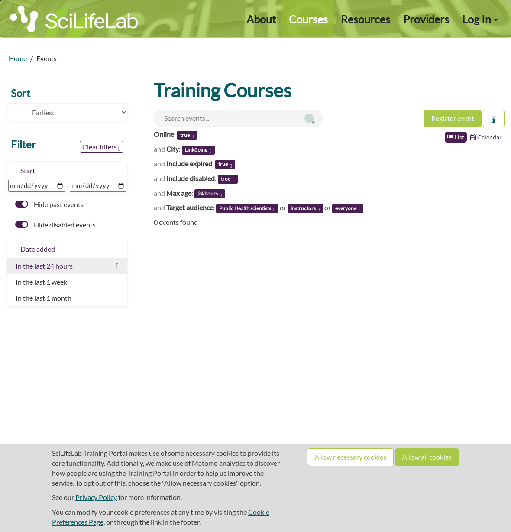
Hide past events (49, 204)
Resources (365, 19)
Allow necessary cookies (350, 457)
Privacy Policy (96, 497)
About (261, 19)
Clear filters (101, 147)
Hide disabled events (55, 225)
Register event (452, 118)
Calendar (486, 137)
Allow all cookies (427, 457)
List (455, 137)
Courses (308, 19)
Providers (426, 19)
